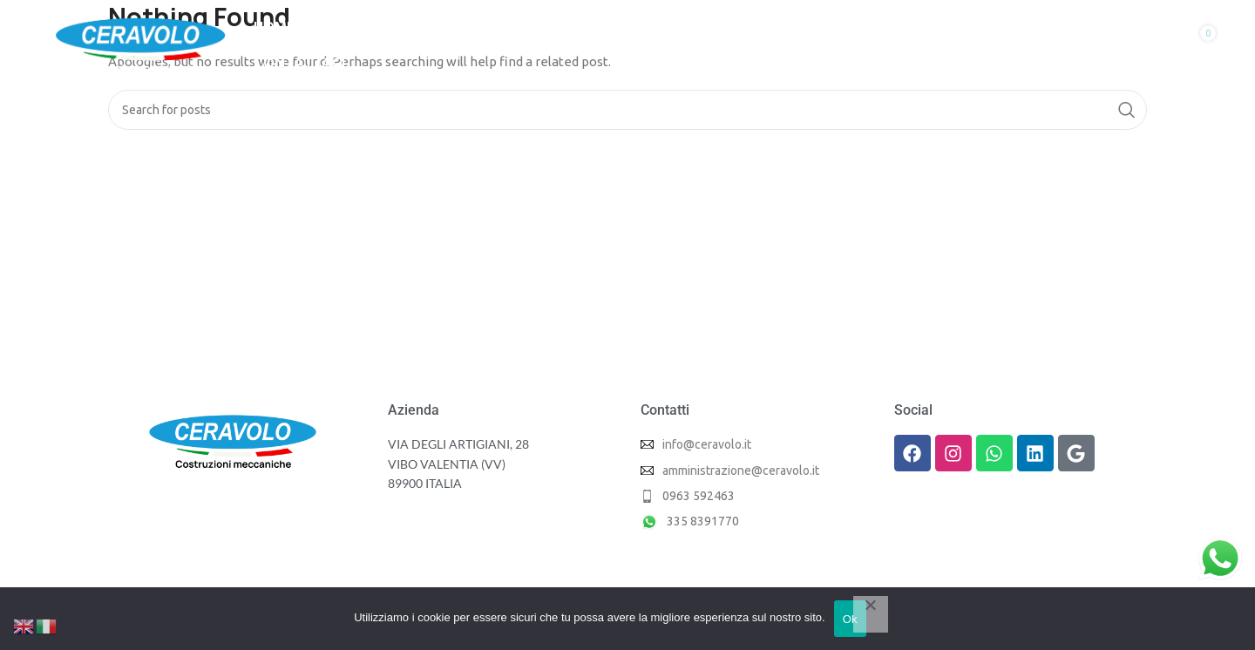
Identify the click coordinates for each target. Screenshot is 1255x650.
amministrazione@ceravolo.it (740, 470)
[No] (870, 614)
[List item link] (754, 495)
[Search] (627, 110)
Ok (850, 619)
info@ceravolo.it (706, 444)
